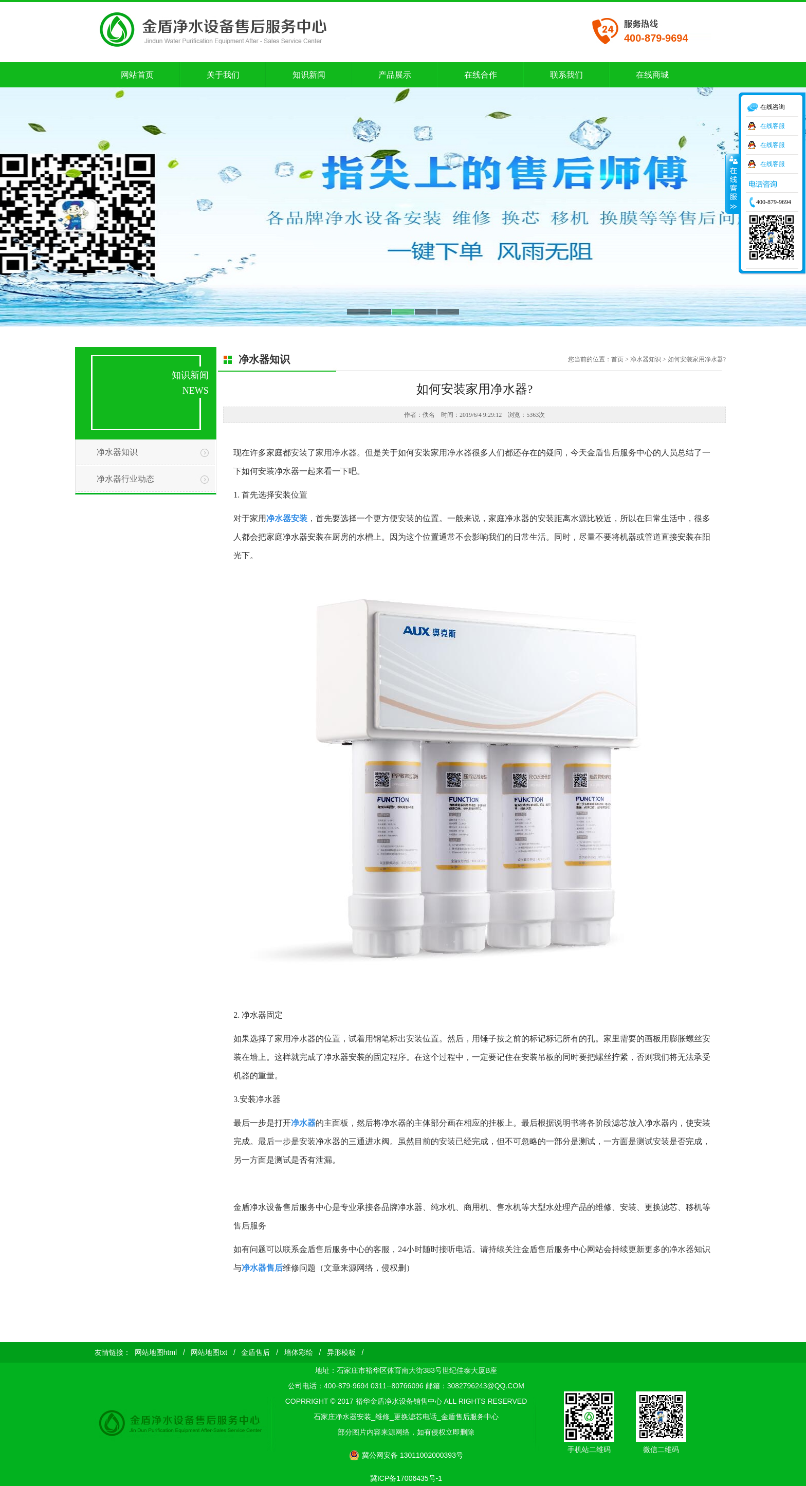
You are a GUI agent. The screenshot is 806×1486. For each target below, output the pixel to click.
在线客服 (772, 126)
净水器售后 (262, 1267)
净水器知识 (117, 452)
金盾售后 (255, 1352)
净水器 (303, 1122)
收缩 (732, 183)
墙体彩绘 (298, 1352)
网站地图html (156, 1352)
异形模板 (341, 1352)
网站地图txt (209, 1352)
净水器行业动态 (125, 478)
